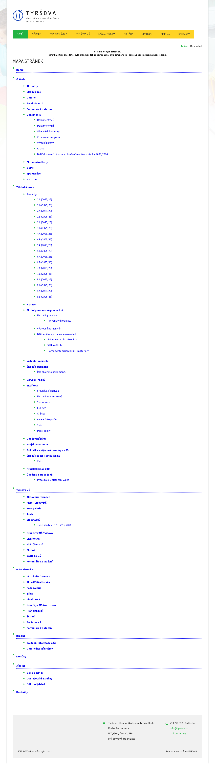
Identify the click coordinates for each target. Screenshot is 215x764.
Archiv (40, 148)
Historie (32, 179)
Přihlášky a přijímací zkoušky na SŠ (48, 450)
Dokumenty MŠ (46, 125)
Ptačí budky (43, 430)
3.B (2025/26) (44, 228)
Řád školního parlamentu (51, 372)
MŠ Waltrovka (24, 569)
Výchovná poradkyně (48, 328)
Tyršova (184, 46)
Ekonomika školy (37, 162)
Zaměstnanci (34, 103)
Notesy (31, 304)
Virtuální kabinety (37, 361)
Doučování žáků (36, 438)
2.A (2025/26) (44, 210)
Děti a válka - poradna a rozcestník (57, 334)
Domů (20, 69)
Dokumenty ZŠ (45, 120)
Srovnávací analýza (48, 390)
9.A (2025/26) (44, 290)
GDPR (30, 167)
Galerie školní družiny (40, 648)
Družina (20, 635)
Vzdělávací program (48, 137)
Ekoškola (32, 385)
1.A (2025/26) (44, 199)
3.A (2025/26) (44, 222)
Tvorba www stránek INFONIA (181, 751)
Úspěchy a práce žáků (40, 474)
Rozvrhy (32, 194)
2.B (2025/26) (44, 216)
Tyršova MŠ (23, 490)
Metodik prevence (47, 315)
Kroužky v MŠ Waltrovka (41, 605)
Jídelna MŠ (33, 519)
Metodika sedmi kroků (49, 396)
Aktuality (32, 86)
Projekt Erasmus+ (37, 444)
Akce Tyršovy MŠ (37, 502)
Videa (40, 461)
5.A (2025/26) (44, 245)
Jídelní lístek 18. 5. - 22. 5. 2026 (54, 525)
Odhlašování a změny (39, 678)
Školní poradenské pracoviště (45, 310)
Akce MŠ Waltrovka (38, 582)
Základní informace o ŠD (41, 642)
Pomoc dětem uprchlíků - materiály (68, 350)
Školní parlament (37, 366)
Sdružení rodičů (36, 379)
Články (41, 413)
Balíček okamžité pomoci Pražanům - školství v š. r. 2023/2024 (72, 154)
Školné (31, 550)
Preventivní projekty (59, 320)
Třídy (30, 514)
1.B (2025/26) (44, 205)
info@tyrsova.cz (179, 728)
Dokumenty (34, 114)
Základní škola (25, 187)
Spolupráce (34, 173)
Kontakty (22, 692)
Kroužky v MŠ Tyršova (40, 533)
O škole (20, 79)
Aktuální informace (38, 497)
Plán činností (34, 544)
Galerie (31, 97)
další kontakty (178, 733)
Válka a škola (55, 345)
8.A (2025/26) (44, 279)
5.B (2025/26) (44, 250)
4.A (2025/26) (44, 233)
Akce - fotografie (47, 419)
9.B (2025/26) (44, 296)
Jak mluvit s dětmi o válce (62, 339)
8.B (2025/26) (44, 285)
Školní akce (34, 91)
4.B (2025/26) (44, 239)
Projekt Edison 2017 (38, 469)
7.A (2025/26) (44, 268)
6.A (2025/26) (44, 256)
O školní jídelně (36, 684)
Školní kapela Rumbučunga (43, 455)
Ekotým (41, 407)
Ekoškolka (33, 538)
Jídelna (20, 665)
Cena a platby (35, 672)
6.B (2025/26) (44, 262)
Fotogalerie (34, 508)
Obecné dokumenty (48, 131)
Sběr (39, 425)
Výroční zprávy (45, 142)
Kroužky (21, 656)
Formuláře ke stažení (39, 109)
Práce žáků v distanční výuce (53, 479)
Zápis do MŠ (34, 555)
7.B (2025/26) (44, 273)
